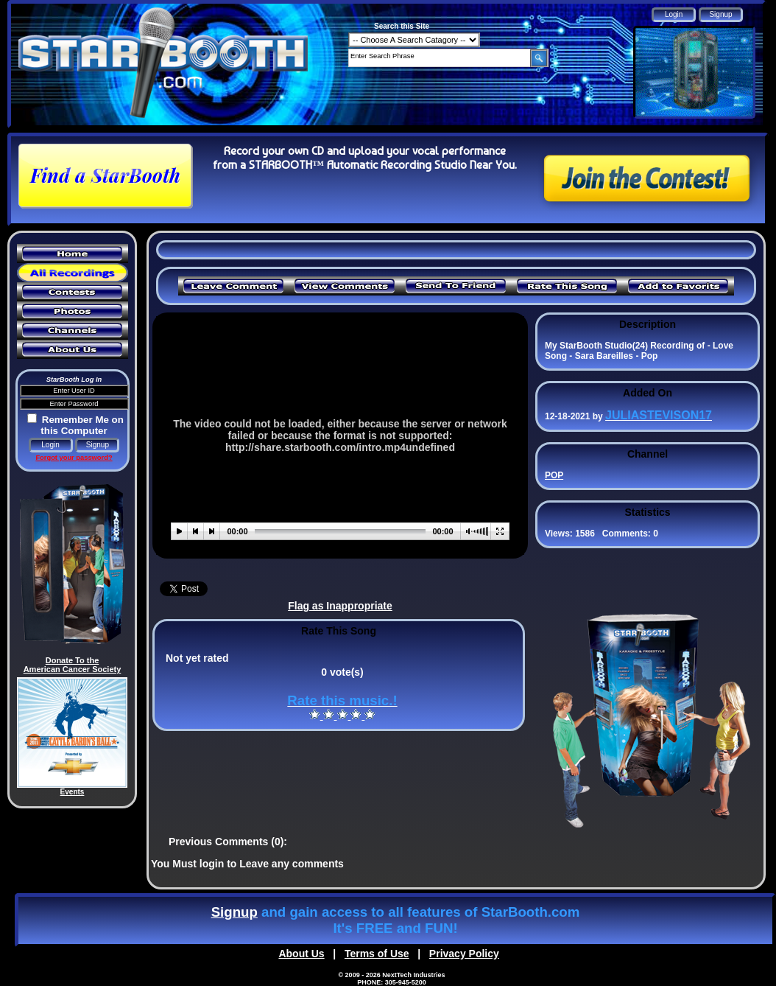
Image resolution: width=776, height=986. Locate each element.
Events (72, 792)
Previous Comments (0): (228, 841)
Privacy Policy (464, 953)
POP (554, 475)
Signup (234, 912)
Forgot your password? (73, 457)
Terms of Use (377, 953)
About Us (301, 953)
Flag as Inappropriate (340, 606)
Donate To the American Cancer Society (72, 665)
